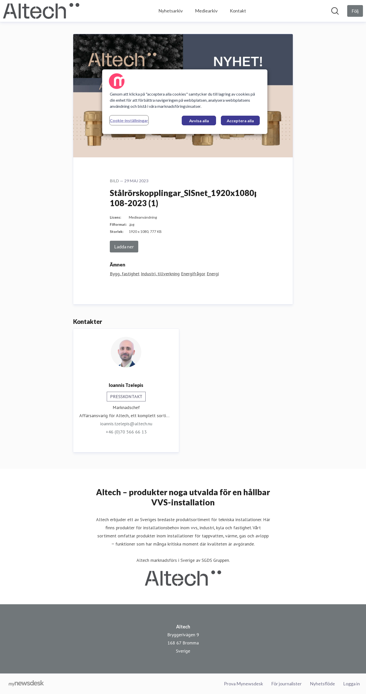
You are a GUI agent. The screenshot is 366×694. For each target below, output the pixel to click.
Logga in (351, 683)
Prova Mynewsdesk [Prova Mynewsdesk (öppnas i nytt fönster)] (243, 683)
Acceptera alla (240, 120)
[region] (184, 101)
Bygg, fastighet (125, 274)
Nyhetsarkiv (170, 10)
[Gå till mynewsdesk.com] (26, 684)
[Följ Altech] (355, 11)
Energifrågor (193, 274)
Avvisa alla (199, 120)
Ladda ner (124, 246)
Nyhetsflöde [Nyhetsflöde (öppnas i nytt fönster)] (322, 683)
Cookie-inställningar (129, 120)
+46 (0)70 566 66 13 (126, 432)
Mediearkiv (206, 10)
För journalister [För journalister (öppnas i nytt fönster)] (286, 683)
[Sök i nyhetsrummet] (335, 11)
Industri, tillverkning (160, 274)
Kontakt (238, 10)
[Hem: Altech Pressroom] (41, 11)
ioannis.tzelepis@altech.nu (126, 424)
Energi (213, 274)
